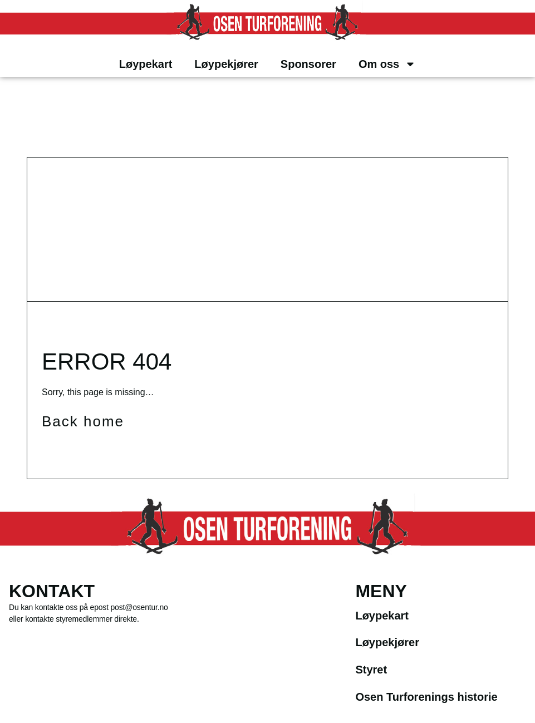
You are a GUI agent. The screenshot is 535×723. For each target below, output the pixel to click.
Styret (371, 669)
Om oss (387, 64)
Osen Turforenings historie (426, 697)
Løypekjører (226, 64)
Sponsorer (308, 64)
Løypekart (146, 64)
